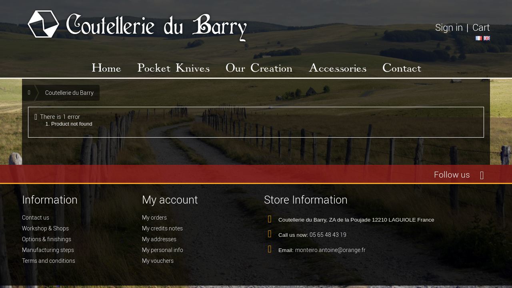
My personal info (162, 250)
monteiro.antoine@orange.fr (330, 250)
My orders (154, 217)
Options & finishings (46, 239)
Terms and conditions (48, 260)
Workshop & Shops (45, 228)
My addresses (159, 239)
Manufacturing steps (48, 250)
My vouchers (158, 260)
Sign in (449, 27)
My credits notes (162, 228)
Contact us (35, 217)
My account (170, 199)
